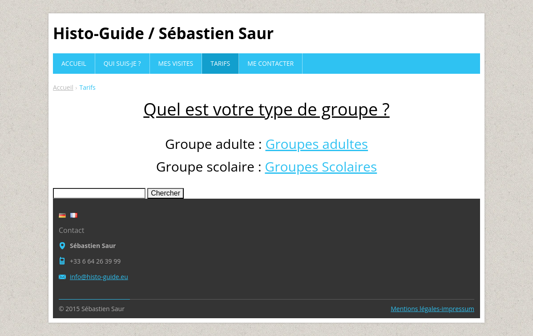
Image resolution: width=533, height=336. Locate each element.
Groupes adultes (316, 144)
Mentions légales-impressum (432, 308)
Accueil (63, 87)
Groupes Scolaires (321, 166)
